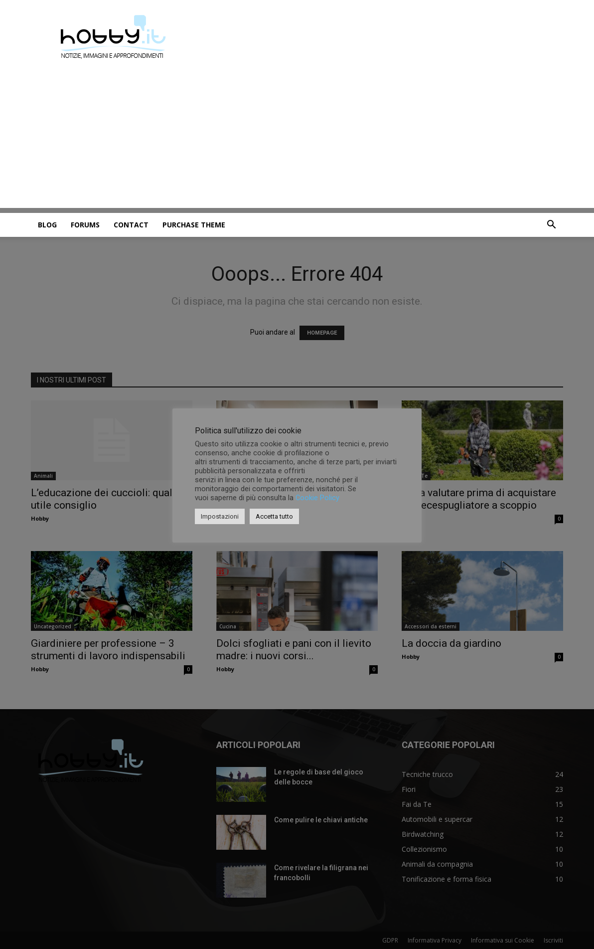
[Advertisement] (297, 138)
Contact (131, 224)
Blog (47, 224)
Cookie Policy (317, 497)
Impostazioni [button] (220, 516)
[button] (551, 225)
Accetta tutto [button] (274, 516)
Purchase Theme (193, 224)
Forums (85, 224)
